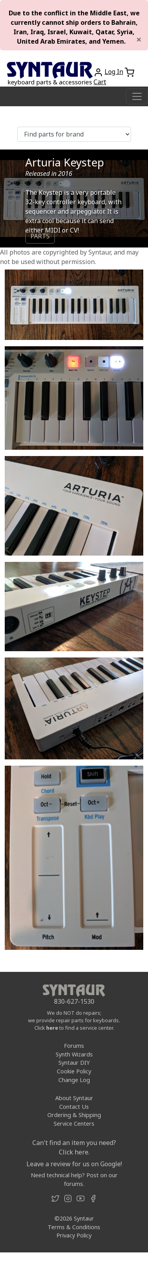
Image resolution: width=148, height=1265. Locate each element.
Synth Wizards (74, 1054)
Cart (100, 82)
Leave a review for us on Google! (74, 1164)
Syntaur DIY (74, 1062)
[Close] (139, 39)
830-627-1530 (74, 1001)
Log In (114, 71)
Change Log (74, 1080)
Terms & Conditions (74, 1227)
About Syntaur (74, 1098)
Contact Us (74, 1106)
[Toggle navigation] (137, 96)
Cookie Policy (74, 1071)
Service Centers (74, 1123)
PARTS (40, 236)
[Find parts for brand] (74, 134)
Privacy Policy (74, 1235)
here (52, 1027)
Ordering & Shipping (74, 1115)
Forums (74, 1045)
